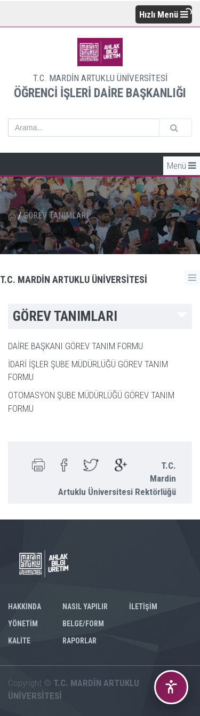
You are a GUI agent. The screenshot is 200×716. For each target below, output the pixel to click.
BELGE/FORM (83, 623)
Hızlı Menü (163, 14)
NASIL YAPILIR (85, 606)
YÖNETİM (23, 623)
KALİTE (19, 640)
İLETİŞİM (143, 606)
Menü (181, 165)
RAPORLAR (79, 640)
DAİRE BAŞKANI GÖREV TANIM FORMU (75, 346)
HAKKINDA (24, 606)
